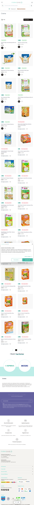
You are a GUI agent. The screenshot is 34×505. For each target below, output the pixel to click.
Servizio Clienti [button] (17, 471)
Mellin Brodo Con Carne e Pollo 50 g (7, 70)
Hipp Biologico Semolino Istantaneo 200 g (25, 205)
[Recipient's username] (15, 401)
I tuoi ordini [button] (17, 469)
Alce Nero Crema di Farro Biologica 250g (8, 286)
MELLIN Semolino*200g (5, 97)
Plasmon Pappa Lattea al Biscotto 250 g (25, 232)
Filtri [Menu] (3, 20)
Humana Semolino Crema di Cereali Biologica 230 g (7, 152)
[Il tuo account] (2, 2)
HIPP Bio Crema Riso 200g (22, 42)
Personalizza (17, 259)
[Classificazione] (28, 20)
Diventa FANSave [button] (17, 474)
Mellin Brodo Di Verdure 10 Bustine (7, 178)
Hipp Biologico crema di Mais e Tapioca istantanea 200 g (8, 233)
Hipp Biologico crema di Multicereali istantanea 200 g (7, 206)
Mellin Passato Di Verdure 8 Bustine (7, 124)
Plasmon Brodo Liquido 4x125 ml (23, 151)
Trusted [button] (2, 495)
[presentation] (9, 411)
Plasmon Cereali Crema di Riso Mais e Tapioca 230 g (24, 287)
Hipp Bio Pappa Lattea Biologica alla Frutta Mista (8, 43)
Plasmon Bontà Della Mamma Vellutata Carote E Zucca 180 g (24, 125)
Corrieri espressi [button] (4, 477)
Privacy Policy (21, 404)
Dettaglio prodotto (4, 155)
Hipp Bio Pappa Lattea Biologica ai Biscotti (25, 97)
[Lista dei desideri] (16, 502)
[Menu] (32, 2)
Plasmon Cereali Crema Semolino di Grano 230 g (8, 340)
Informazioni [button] (17, 466)
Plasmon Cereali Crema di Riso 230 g (7, 313)
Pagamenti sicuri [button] (21, 486)
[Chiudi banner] (32, 244)
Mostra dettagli (28, 256)
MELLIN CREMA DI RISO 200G (23, 70)
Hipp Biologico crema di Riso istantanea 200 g (25, 179)
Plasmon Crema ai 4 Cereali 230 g (23, 313)
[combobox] (17, 5)
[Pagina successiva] (20, 350)
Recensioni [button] (20, 477)
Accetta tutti (27, 259)
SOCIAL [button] (2, 486)
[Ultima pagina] (21, 350)
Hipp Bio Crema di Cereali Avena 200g (24, 339)
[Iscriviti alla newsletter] (31, 401)
